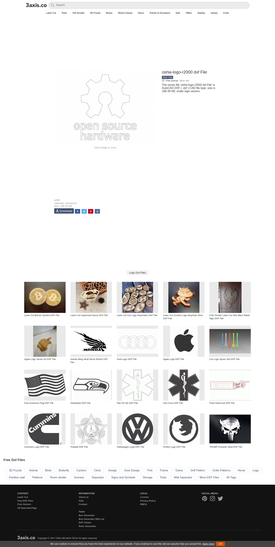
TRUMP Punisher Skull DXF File (225, 447)
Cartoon (81, 470)
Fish (150, 470)
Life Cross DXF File (173, 403)
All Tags (231, 477)
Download (64, 211)
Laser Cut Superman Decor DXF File (89, 315)
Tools (64, 13)
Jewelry (201, 13)
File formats (78, 13)
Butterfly (64, 470)
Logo (57, 199)
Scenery (79, 477)
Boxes (109, 13)
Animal (33, 470)
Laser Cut (51, 13)
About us (84, 497)
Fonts (226, 13)
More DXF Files (209, 477)
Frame (164, 470)
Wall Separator (183, 477)
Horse (241, 470)
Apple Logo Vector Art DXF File (40, 359)
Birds (48, 470)
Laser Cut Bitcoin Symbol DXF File (41, 315)
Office (189, 13)
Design (112, 470)
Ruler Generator (87, 526)
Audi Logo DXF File (127, 359)
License (144, 497)
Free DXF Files (25, 500)
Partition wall (17, 477)
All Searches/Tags (27, 508)
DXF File (167, 77)
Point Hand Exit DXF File (222, 403)
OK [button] (220, 543)
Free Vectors (24, 504)
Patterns (37, 477)
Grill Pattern (197, 470)
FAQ (81, 500)
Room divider (58, 477)
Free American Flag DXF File (39, 403)
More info (184, 80)
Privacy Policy (148, 500)
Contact (83, 504)
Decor (141, 13)
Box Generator (87, 515)
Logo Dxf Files (137, 272)
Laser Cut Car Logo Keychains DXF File (137, 315)
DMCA (143, 504)
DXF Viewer (85, 522)
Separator (98, 477)
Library (214, 13)
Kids (178, 13)
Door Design (132, 470)
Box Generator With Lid (91, 519)
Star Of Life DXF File (127, 403)
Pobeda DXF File (79, 447)
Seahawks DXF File (80, 403)
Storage (148, 477)
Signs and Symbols (123, 477)
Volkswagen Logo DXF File (130, 447)
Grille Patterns (221, 470)
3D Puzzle (95, 13)
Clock (97, 470)
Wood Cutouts (125, 13)
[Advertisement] (137, 44)
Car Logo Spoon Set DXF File (224, 359)
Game (179, 470)
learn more (208, 543)
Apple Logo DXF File (173, 359)
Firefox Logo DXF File (174, 447)
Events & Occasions (160, 13)
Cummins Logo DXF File (36, 447)
